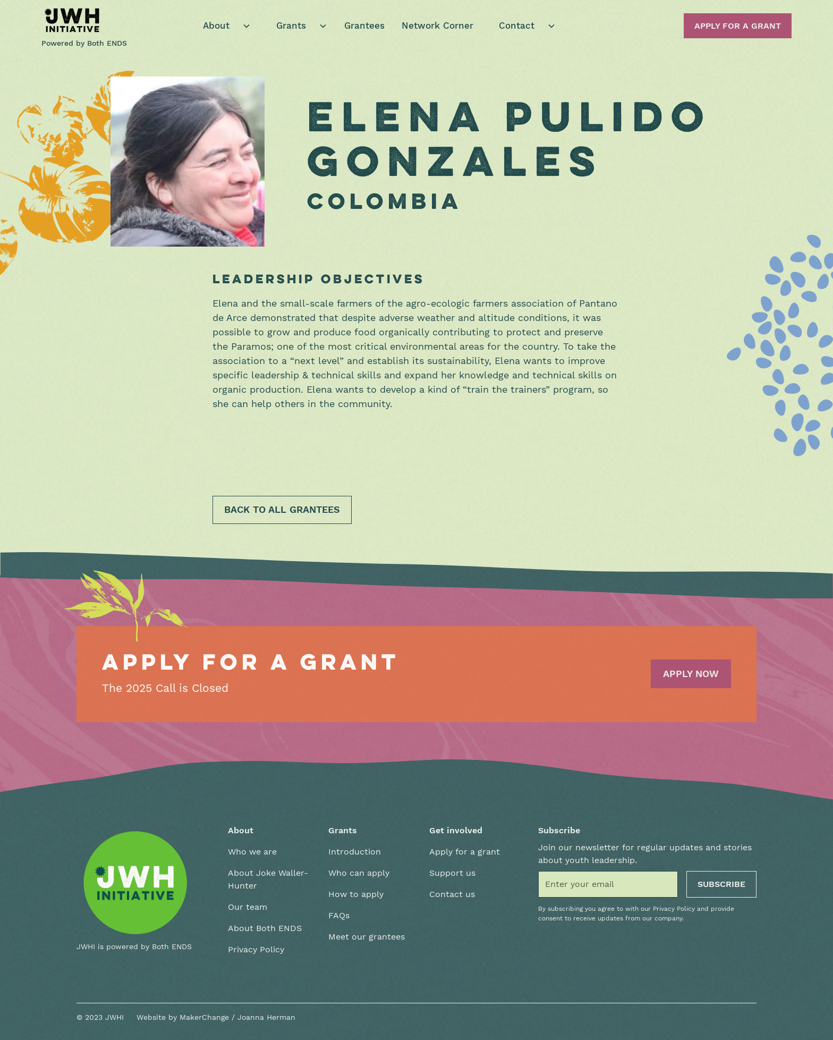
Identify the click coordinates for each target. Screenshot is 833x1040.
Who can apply (358, 873)
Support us (452, 873)
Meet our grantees (366, 937)
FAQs (339, 915)
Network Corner (437, 25)
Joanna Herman (266, 1017)
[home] (72, 20)
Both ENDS (107, 43)
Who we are (252, 852)
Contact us (452, 894)
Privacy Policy (256, 949)
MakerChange (204, 1017)
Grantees (364, 25)
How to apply (356, 894)
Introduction (354, 852)
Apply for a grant (464, 852)
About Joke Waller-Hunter (268, 879)
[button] (222, 26)
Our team (247, 907)
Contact (516, 25)
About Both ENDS (265, 928)
